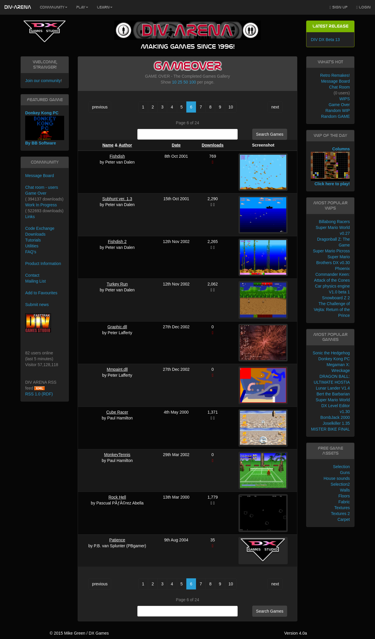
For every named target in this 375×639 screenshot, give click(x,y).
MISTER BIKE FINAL (330, 429)
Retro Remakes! (335, 75)
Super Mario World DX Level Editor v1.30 (333, 405)
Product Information (43, 263)
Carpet (344, 519)
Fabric (344, 501)
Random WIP (337, 110)
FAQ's (30, 251)
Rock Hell (117, 497)
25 (180, 82)
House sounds (336, 478)
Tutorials (33, 240)
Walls (345, 490)
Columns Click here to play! (330, 166)
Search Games (269, 134)
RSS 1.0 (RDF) (39, 394)
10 (174, 82)
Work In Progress (41, 205)
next (275, 107)
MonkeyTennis (117, 454)
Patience (117, 540)
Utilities (31, 246)
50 (185, 82)
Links (30, 216)
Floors (344, 496)
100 (192, 82)
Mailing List (35, 281)
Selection (341, 466)
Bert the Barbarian (333, 394)
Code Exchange (39, 228)
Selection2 (340, 484)
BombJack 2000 (335, 417)
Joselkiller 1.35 (336, 423)
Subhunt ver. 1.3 (117, 198)
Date (176, 145)
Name (107, 145)
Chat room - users (41, 187)
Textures (342, 507)
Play (82, 7)
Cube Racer (117, 412)
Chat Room (339, 87)
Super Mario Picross (331, 251)
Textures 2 (340, 513)
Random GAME (335, 116)
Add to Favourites (41, 292)
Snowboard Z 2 (336, 297)
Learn (104, 7)
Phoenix (342, 268)
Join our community (43, 80)
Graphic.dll (117, 326)
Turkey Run (117, 284)
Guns (345, 472)
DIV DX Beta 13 (325, 39)
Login (363, 7)
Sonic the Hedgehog (331, 353)
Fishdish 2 (117, 241)
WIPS (344, 98)
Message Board (39, 175)
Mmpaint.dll (117, 369)
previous (100, 107)
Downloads (213, 145)
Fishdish (117, 156)
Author (125, 145)
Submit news (37, 304)
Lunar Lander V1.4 (333, 388)
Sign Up (338, 7)
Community (53, 7)
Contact (32, 275)
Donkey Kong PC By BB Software (44, 128)
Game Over (35, 193)
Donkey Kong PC (334, 358)
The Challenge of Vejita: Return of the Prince (332, 309)
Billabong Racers (334, 221)
